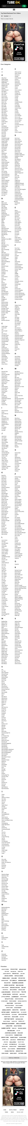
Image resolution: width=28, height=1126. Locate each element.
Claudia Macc (18, 84)
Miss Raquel (17, 383)
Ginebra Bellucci (18, 330)
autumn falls (13, 1044)
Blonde (3, 264)
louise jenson (5, 987)
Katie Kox (3, 492)
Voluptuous (4, 898)
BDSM (2, 222)
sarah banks (18, 1003)
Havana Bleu (4, 376)
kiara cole (20, 971)
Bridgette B (4, 299)
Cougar (16, 97)
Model (16, 389)
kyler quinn (4, 1001)
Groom (16, 347)
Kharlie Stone (4, 513)
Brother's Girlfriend (5, 311)
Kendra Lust (4, 505)
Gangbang (17, 309)
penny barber (12, 1001)
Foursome (17, 276)
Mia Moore (17, 371)
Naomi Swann (18, 419)
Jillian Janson (4, 460)
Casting (3, 343)
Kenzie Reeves (4, 511)
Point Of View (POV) (19, 511)
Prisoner (17, 540)
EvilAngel (17, 240)
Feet (16, 254)
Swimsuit (3, 784)
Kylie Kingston (4, 532)
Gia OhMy (17, 318)
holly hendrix (11, 1048)
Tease (2, 809)
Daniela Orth (18, 148)
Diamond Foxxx (18, 168)
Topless (3, 839)
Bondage (3, 273)
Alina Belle (3, 106)
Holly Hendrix (4, 386)
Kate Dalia (3, 489)
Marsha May (4, 636)
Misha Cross (18, 382)
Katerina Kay (4, 490)
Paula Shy (17, 490)
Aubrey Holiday (5, 181)
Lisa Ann (3, 583)
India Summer (4, 410)
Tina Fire (3, 832)
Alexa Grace (4, 96)
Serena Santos (18, 663)
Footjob (16, 275)
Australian (3, 189)
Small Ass (3, 708)
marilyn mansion (19, 998)
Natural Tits (17, 428)
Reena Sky (17, 582)
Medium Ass (4, 648)
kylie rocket (17, 1007)
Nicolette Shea (18, 437)
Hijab (2, 385)
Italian (2, 425)
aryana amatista (22, 1001)
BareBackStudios (5, 215)
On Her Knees (18, 463)
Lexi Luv (3, 567)
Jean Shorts (4, 448)
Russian (17, 612)
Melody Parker (4, 654)
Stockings (3, 766)
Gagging (17, 306)
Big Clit (3, 240)
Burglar (3, 318)
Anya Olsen (4, 148)
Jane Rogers (4, 439)
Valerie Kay (4, 877)
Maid (2, 627)
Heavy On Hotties (5, 380)
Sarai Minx (17, 636)
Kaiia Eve (3, 475)
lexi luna (7, 971)
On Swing (17, 464)
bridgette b (19, 1051)
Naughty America (19, 431)
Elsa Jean (17, 219)
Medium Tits (4, 650)
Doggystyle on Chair (19, 184)
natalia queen (19, 976)
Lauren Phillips (4, 550)
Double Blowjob (18, 194)
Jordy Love (4, 463)
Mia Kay (3, 660)
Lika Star (3, 571)
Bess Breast (4, 233)
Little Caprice (4, 585)
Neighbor (17, 433)
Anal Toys (3, 133)
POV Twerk (17, 535)
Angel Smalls (4, 141)
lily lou (18, 1030)
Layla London (4, 552)
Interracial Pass (5, 418)
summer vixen (18, 1035)
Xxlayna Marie (4, 937)
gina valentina (22, 1014)
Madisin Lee (4, 624)
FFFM (16, 258)
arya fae (6, 1042)
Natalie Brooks (18, 422)
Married (3, 635)
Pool (16, 516)
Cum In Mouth (18, 115)
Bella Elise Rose (5, 228)
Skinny (3, 693)
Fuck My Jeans (18, 297)
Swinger (3, 785)
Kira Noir (3, 522)
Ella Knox (17, 216)
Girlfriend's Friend (19, 337)
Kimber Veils (4, 519)
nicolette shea (9, 999)
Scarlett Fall (17, 644)
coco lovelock (6, 1014)
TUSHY (3, 848)
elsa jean (15, 1016)
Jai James (3, 437)
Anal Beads (4, 126)
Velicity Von (4, 881)
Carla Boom (4, 334)
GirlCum (17, 332)
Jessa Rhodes (4, 454)
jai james (5, 1044)
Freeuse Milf (18, 284)
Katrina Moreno (5, 496)
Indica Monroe (4, 413)
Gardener (17, 312)
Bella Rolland (4, 230)
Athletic (3, 178)
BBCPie (3, 219)
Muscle (16, 406)
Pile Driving (17, 510)
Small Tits (3, 710)
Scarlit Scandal (18, 647)
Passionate (17, 486)
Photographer (18, 502)
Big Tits (3, 248)
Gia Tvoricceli (18, 321)
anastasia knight (9, 1005)
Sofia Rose (3, 720)
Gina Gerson (17, 327)
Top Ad (3, 838)
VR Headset (4, 901)
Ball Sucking (4, 209)
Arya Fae (3, 159)
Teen (2, 811)
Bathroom (3, 216)
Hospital (3, 392)
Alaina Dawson (4, 90)
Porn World (17, 517)
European (17, 231)
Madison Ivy (4, 626)
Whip (2, 918)
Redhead (17, 580)
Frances (16, 279)
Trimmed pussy (5, 844)
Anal (2, 124)
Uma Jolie (3, 859)
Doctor (16, 178)
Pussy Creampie (18, 553)
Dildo (16, 174)
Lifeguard (3, 568)
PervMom (17, 495)
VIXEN (2, 895)
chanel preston (9, 1051)
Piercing (17, 507)
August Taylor (4, 186)
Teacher (3, 806)
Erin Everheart (18, 230)
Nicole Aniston (18, 436)
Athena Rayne (4, 177)
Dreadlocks (17, 203)
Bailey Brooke (4, 204)
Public (16, 546)
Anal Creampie (4, 127)
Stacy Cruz (3, 738)
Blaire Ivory (4, 260)
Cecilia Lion (4, 347)
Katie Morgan (4, 493)
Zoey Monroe (4, 958)
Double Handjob (18, 197)
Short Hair (3, 680)
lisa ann (14, 978)
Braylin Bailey (4, 287)
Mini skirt (17, 377)
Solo (2, 722)
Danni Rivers (18, 150)
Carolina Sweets (5, 340)
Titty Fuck (3, 835)
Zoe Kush (3, 957)
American (3, 123)
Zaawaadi (3, 954)
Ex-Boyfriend (18, 242)
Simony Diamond (5, 689)
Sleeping (3, 704)
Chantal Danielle (5, 350)
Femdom (17, 255)
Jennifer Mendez (5, 452)
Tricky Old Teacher (5, 842)
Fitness (16, 270)
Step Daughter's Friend (6, 751)
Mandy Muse (4, 629)
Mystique (17, 410)
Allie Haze (3, 112)
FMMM (16, 273)
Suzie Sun (3, 779)
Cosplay (17, 96)
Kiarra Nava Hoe (5, 517)
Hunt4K (3, 401)
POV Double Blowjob (19, 523)
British (2, 300)
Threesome (4, 827)
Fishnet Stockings (19, 267)
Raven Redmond (18, 574)
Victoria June (4, 888)
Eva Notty (17, 234)
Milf (16, 376)
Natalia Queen (18, 421)
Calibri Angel (4, 326)
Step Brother (4, 746)
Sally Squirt (17, 626)
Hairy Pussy (17, 359)
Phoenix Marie (18, 501)
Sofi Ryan (3, 717)
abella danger (20, 1023)
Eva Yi (16, 236)
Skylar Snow (4, 699)
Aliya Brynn (4, 109)
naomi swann (7, 994)
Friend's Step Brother (19, 293)
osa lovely (12, 1042)
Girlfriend (17, 334)
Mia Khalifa (4, 662)
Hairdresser (17, 358)
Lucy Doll (3, 609)
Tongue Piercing (5, 836)
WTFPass (3, 930)
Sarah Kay (17, 635)
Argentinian (4, 153)
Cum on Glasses (18, 118)
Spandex (3, 725)
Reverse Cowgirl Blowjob (20, 586)
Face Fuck (17, 248)
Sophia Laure (4, 723)
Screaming (17, 656)
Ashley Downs (4, 165)
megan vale (15, 973)
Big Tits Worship (5, 249)
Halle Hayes (17, 362)
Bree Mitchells (4, 291)
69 (2, 72)
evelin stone (13, 969)
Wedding (3, 912)
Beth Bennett (4, 234)
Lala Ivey (3, 541)
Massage (3, 641)
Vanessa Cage (4, 878)
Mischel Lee (17, 380)
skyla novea (13, 989)
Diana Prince (18, 171)
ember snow (7, 1016)
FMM (16, 272)
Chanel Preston (5, 349)
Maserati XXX (4, 638)
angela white (6, 1010)
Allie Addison (4, 111)
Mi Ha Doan (4, 657)
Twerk (2, 853)
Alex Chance (4, 93)
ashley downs (5, 969)
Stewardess (4, 764)
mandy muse (14, 1037)
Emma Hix (17, 225)
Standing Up (4, 744)
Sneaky (3, 714)
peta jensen (22, 1044)
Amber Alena (4, 121)
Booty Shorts (4, 276)
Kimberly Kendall (5, 520)
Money (16, 397)
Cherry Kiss (4, 359)
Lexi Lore (3, 564)
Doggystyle (17, 181)
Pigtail (16, 508)
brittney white (9, 1019)
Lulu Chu (3, 611)
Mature (3, 647)
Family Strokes (18, 252)
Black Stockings (5, 255)
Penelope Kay (18, 492)
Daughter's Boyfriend (19, 154)
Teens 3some (4, 817)
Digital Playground (19, 172)
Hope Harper (4, 391)
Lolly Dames (4, 598)
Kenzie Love (4, 510)
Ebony (16, 210)
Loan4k (3, 592)
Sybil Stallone (4, 787)
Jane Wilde (4, 440)
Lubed (2, 608)
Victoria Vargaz (5, 889)
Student (3, 773)
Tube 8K (12, 1123)
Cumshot (17, 123)
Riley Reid (17, 591)
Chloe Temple (18, 73)
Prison (16, 538)
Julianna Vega (4, 467)
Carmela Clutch (5, 335)
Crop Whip (17, 105)
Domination (17, 187)
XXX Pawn (3, 939)
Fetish (16, 257)
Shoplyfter (3, 678)
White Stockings (5, 921)
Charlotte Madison (5, 353)
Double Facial (18, 195)
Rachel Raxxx (18, 571)
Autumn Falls (4, 190)
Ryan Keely (17, 614)
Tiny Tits (3, 833)
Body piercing (4, 270)
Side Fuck (3, 684)
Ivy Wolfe (3, 428)
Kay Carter (3, 498)
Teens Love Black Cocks (7, 820)
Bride (2, 296)
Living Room (4, 589)
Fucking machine (19, 299)
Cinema (16, 79)
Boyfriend (3, 279)
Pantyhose (17, 480)
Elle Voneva (17, 218)
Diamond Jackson (19, 169)
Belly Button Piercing (6, 231)
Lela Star (3, 558)
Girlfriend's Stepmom (19, 340)
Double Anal (17, 192)
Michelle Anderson (19, 373)
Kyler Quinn (4, 531)
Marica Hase (4, 632)
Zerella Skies (4, 955)
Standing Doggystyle (6, 743)
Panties (16, 478)
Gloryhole (17, 343)
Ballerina (3, 210)
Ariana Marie (4, 156)
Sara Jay (17, 630)
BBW (2, 221)
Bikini (2, 251)
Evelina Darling (18, 239)
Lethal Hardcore (5, 562)
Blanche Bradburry (5, 261)
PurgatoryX (17, 552)
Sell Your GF (17, 662)
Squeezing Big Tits (5, 732)
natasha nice (19, 1019)
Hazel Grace (4, 377)
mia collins (19, 985)
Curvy (16, 127)
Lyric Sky (3, 615)
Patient (16, 489)
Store (2, 767)
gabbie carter (5, 1028)
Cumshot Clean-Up (19, 124)
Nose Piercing (18, 439)
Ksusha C (3, 529)
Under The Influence (6, 862)
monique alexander (8, 1023)
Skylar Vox (3, 701)
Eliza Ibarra (17, 215)
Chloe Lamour (18, 72)
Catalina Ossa (4, 344)
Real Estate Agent (19, 577)
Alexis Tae (3, 102)
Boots (2, 275)
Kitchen (3, 526)
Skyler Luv (3, 702)
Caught (3, 346)
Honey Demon (4, 388)
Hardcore (3, 373)
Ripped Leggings (18, 597)
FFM (16, 260)
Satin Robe (17, 638)
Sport (2, 729)
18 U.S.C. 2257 (20, 1112)
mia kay (23, 987)
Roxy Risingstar (18, 611)
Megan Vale (4, 653)
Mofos (16, 391)
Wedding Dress (5, 913)
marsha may (22, 980)
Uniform (3, 863)
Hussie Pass (4, 404)
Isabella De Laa (5, 419)
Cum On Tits (18, 121)
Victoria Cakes (4, 886)
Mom (16, 394)
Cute (16, 129)
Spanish (3, 726)
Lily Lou (3, 579)
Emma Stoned (18, 228)
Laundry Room (4, 549)
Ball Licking (4, 207)
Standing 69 (4, 741)
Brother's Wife (4, 312)
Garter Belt (17, 314)
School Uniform (18, 653)
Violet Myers (4, 892)
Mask (2, 639)
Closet (16, 87)
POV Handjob (18, 526)
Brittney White (4, 305)
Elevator (17, 213)
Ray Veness (17, 576)
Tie (2, 830)
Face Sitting (17, 249)
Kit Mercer (3, 525)
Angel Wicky (4, 142)
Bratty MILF (4, 284)
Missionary (17, 385)
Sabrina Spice (18, 621)
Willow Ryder (4, 924)
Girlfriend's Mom (18, 338)
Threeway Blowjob (5, 829)
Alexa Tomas (4, 97)
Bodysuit (3, 272)
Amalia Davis (4, 118)
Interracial (3, 416)
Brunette (3, 314)
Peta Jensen (18, 496)
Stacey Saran (4, 737)
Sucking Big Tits (5, 775)
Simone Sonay (4, 687)
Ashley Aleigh (4, 163)
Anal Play (3, 132)
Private (16, 541)
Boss (2, 278)
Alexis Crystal (4, 99)
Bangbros (3, 212)
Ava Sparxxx (4, 194)
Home (4, 1109)
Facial (16, 251)
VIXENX (3, 897)
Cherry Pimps (4, 361)
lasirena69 (15, 996)
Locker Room (4, 594)
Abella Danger (4, 79)
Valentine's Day (5, 875)
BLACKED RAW (5, 258)
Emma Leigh (18, 227)
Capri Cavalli (4, 330)
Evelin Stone (17, 237)
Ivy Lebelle (3, 427)
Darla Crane (17, 151)
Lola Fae (3, 595)
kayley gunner (19, 1005)
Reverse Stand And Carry (20, 588)
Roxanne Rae (18, 609)
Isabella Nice (4, 422)
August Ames (4, 184)
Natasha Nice (18, 425)
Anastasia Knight (5, 138)
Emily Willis (17, 224)
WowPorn (3, 928)
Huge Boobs (4, 397)
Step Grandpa (4, 754)
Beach (2, 224)
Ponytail (17, 514)
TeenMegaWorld (5, 814)
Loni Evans (3, 604)
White (2, 919)
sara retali (5, 989)
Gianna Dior (17, 324)
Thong (2, 826)
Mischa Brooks (18, 379)
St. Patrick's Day (5, 735)
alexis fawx (22, 1037)
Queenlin (17, 564)
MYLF (16, 409)
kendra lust (21, 1021)
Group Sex (17, 349)
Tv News (3, 851)
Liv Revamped (4, 588)
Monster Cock (18, 400)
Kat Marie (3, 486)
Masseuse (3, 644)
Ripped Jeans (18, 595)
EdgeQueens (18, 212)
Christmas (17, 75)
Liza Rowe (3, 591)
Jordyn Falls (4, 464)
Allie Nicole (4, 114)
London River (4, 600)
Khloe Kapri (4, 514)
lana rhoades (5, 992)
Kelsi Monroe (4, 504)
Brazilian (3, 288)
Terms (6, 1112)
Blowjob (3, 269)
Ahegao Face (4, 85)
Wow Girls (3, 927)
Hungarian (3, 400)
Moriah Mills (18, 401)
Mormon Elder (18, 403)
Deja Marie (17, 163)
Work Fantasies (5, 925)
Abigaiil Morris (4, 81)
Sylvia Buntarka (5, 788)
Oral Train (17, 466)
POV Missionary (18, 528)
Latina (2, 547)
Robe (16, 601)
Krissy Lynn (4, 528)
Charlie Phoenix (5, 352)
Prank (16, 537)
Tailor (2, 796)
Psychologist (18, 544)
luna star (9, 1026)
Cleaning (17, 85)
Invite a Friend (13, 1109)
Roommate (17, 603)
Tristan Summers (5, 845)
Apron (2, 151)
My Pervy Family (18, 407)
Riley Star (17, 592)
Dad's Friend (17, 139)
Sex (2, 669)
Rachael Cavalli (18, 570)
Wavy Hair (3, 910)
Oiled (16, 455)
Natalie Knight (18, 424)
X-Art (2, 936)
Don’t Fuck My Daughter (20, 189)
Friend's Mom (18, 291)
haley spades (6, 1021)
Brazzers (3, 290)
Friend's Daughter (19, 290)
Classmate (17, 81)
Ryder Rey (17, 615)
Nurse (16, 445)
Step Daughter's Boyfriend (7, 749)
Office (16, 454)
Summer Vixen (4, 776)
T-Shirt (2, 794)
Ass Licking (4, 171)
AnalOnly (3, 136)
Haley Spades (18, 361)
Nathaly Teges (18, 427)
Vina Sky (3, 891)
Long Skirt (3, 603)
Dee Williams (18, 159)
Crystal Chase (18, 108)
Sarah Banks (18, 633)
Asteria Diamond (5, 174)
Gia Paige (17, 320)
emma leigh (6, 978)
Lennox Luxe (4, 559)
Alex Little (3, 94)
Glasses (17, 341)
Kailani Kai (3, 477)
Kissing (3, 523)
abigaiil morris (8, 975)
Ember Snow (18, 221)
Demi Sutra (17, 166)
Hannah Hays (4, 371)
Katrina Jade (4, 495)
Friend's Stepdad (18, 296)
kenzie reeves (21, 1049)
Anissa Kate (4, 147)
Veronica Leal (4, 883)
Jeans (2, 449)
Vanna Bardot (4, 880)
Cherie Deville (4, 358)
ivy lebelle (13, 980)
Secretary (17, 657)
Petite (16, 498)
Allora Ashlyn (4, 115)
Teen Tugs (3, 812)
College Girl (17, 93)
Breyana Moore (5, 293)
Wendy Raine (4, 915)
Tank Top (3, 800)
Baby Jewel (4, 203)
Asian (2, 169)
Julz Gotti (3, 469)
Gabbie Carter (18, 305)
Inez (2, 415)
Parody (16, 483)
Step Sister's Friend (5, 757)
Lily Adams (4, 573)
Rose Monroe (18, 606)
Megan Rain (4, 651)
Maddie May (4, 621)
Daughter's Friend (19, 156)
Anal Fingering (4, 129)
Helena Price (4, 382)
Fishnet (16, 263)
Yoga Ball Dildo (4, 946)
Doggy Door (17, 180)
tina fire (23, 992)
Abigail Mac (4, 82)
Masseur (3, 642)
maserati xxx (15, 1012)
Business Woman (5, 320)
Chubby (16, 76)
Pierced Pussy (18, 505)
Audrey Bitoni (4, 183)
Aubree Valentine (5, 180)
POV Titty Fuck (18, 534)
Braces (3, 282)
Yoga (2, 945)
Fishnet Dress (18, 266)
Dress (16, 204)
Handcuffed (17, 364)
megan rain (22, 969)
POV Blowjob (18, 520)
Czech (16, 130)
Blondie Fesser (4, 266)
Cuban (16, 109)
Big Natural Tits (5, 245)
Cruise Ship (17, 106)
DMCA (12, 1112)
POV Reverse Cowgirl (20, 529)
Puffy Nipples (18, 547)
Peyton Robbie (18, 499)
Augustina (3, 187)
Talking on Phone (5, 797)
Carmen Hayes (4, 338)
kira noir (20, 1033)
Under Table (4, 860)
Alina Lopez (4, 108)
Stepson (3, 763)
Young (2, 948)
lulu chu (22, 1016)
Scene (16, 648)
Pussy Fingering (18, 555)
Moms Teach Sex (19, 395)
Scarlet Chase (18, 642)
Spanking (3, 728)
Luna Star (3, 612)
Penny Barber (18, 493)
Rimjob (16, 594)
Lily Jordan (4, 576)
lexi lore (22, 973)
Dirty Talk (17, 175)
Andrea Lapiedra (5, 139)
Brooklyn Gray (4, 309)
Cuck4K (16, 111)
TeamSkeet (4, 808)
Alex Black (3, 91)
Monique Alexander (19, 398)
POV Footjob (18, 525)
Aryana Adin (4, 160)
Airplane (3, 88)
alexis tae (14, 1021)
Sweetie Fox (4, 782)
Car (2, 332)
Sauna (16, 639)
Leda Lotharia (4, 553)
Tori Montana (4, 841)
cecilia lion (21, 989)
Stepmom (3, 761)
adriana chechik (15, 987)
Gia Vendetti (17, 323)
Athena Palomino (5, 175)
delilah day (7, 982)
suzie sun (22, 1010)
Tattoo (2, 803)
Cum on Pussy (18, 120)
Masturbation (4, 645)
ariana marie (4, 980)
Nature (16, 430)
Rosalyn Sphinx (18, 604)
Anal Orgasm (4, 130)
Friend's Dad (17, 288)
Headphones (4, 379)
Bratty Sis (3, 285)
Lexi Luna (3, 565)
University (3, 865)
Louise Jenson (4, 606)
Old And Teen (18, 458)
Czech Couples (18, 132)
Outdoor (17, 471)
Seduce (16, 659)
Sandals (17, 629)
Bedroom (3, 227)
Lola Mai (3, 597)
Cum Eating (17, 114)
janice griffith (7, 973)
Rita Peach (17, 600)
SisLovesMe (4, 692)
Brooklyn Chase (5, 308)
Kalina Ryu (3, 480)
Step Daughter (4, 748)
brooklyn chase (16, 992)
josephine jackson (10, 1033)
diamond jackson (17, 983)
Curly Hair (17, 126)
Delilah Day (17, 165)
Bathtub (3, 218)
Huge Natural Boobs (6, 398)
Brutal (2, 315)
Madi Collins (4, 623)
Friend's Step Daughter (20, 294)
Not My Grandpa (18, 440)
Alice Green (4, 103)
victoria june (22, 1053)
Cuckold (17, 112)
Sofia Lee (3, 719)
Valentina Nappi (5, 874)
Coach (16, 88)
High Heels (4, 383)
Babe (2, 201)
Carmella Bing (4, 337)
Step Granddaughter (6, 752)
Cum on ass (17, 117)
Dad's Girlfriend (18, 141)
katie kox (15, 994)
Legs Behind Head (5, 556)
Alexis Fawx (4, 100)
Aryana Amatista (5, 162)
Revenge (17, 583)
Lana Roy (3, 544)
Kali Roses (3, 478)
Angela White (4, 145)
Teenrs (3, 815)
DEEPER (17, 162)
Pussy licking (18, 556)
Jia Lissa (3, 457)
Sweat (2, 781)
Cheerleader (4, 356)
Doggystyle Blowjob (19, 183)
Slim (2, 705)
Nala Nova (17, 418)
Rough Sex (17, 608)
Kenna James (4, 508)
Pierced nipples (18, 504)
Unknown (3, 866)
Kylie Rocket (4, 534)
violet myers (18, 1026)
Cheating (3, 355)
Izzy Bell (3, 430)
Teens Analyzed (5, 818)
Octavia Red (17, 452)
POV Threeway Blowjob (20, 532)
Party (16, 484)
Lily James (3, 574)
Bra (2, 281)
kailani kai (13, 971)
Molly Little (17, 392)
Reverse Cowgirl (18, 585)
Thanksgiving (4, 823)
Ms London (17, 404)
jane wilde (13, 1039)
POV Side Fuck (18, 531)
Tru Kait (3, 847)
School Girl (17, 651)
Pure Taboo (17, 549)
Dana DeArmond (18, 144)
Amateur (3, 120)
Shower (3, 683)
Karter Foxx (4, 484)
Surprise (3, 778)
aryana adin (5, 1046)
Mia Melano (4, 663)
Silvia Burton (4, 686)
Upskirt (3, 868)
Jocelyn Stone (4, 461)
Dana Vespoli (18, 145)
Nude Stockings (18, 443)
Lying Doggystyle (5, 614)
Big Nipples (4, 246)
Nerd (16, 434)
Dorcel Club (17, 190)
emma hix (14, 1028)
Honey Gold (4, 389)
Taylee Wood (4, 805)
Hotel (2, 394)
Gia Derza (17, 317)
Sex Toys (3, 671)
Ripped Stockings (19, 598)
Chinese (3, 362)
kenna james (5, 1039)
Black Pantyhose (5, 254)
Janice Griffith (4, 442)
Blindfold (3, 263)
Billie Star (3, 252)
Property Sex (18, 543)
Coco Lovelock (18, 90)
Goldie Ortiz (17, 344)
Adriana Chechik (5, 84)
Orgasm (16, 467)
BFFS (2, 236)
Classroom (17, 82)
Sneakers (3, 713)
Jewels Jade (4, 455)
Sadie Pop (17, 623)
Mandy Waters (4, 630)
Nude (16, 442)
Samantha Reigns (19, 627)
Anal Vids (3, 135)
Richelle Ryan (18, 589)
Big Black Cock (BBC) (6, 239)
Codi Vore (17, 91)
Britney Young (4, 303)
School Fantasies (19, 650)
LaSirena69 (4, 546)
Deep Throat (17, 160)
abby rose (22, 994)
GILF (16, 326)
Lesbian (3, 561)
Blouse (3, 267)
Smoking (3, 711)
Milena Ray (17, 374)
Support (22, 1109)
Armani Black (4, 157)
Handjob (17, 365)
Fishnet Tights (18, 269)
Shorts (3, 681)
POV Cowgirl (18, 522)
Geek (16, 315)
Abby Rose (3, 78)
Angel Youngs (4, 144)
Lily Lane (3, 577)
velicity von (21, 1042)
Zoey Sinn (3, 960)
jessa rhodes (23, 996)
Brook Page (4, 306)
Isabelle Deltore (5, 424)
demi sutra (15, 1010)
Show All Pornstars (14, 1057)
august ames (9, 1007)
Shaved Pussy (4, 674)
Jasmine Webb (4, 445)
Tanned (3, 802)
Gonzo (16, 346)
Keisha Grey (4, 501)
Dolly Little (17, 186)
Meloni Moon (4, 656)
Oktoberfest (17, 457)
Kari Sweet (3, 481)
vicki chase (5, 1053)
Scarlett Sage (18, 645)
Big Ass (3, 237)
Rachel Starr (17, 573)
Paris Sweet (17, 481)
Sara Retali (17, 632)
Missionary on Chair (19, 386)
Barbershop (4, 213)
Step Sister (3, 755)
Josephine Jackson (6, 466)
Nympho (17, 446)
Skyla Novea (4, 698)
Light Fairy (3, 570)
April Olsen (3, 150)
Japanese (3, 443)
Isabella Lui (4, 421)
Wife (2, 922)
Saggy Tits (17, 624)
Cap (2, 329)
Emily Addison (18, 222)
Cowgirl (16, 100)
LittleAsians (4, 586)
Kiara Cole (3, 516)
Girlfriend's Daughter (19, 335)
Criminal (17, 103)
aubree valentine (9, 985)
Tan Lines (3, 799)
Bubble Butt (4, 317)
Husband (3, 403)
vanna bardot (22, 1046)
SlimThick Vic (4, 707)
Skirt (2, 695)
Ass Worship (4, 172)
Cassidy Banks (4, 341)
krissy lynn (5, 1037)
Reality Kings (18, 579)
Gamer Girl (17, 308)
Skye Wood (4, 696)
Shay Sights (4, 675)
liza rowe (14, 1014)
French (16, 285)
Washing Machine (5, 907)
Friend (16, 287)
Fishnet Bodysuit (18, 264)
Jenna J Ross (4, 451)
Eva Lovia (17, 233)
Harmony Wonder (5, 374)
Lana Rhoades (4, 543)
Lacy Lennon (4, 540)
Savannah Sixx (18, 641)
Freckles (17, 282)
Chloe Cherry (4, 364)
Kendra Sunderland (5, 507)
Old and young (18, 460)
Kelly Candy (4, 502)
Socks (2, 716)
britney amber (6, 1012)
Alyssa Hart (4, 117)
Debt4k (16, 157)
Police (16, 513)
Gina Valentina (18, 329)
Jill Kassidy (4, 458)
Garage (16, 311)
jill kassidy (23, 1012)
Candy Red (3, 327)
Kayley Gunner (4, 499)
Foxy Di (16, 278)
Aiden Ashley (4, 87)
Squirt (2, 734)
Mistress (17, 388)
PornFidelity (17, 519)
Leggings (3, 555)
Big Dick (3, 242)
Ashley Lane (4, 166)
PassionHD (17, 487)
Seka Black (17, 660)
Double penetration (19, 198)
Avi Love (3, 195)
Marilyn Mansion (5, 633)
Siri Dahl (3, 690)
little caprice (5, 996)
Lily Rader (3, 580)
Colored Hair (18, 94)
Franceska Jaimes (19, 281)
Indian (2, 412)
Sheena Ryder (4, 677)
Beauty (3, 225)
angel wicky (13, 1053)
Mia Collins (4, 659)
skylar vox (21, 978)
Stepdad (3, 758)
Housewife (3, 395)
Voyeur (3, 900)
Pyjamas (17, 558)
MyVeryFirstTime (19, 412)
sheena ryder (12, 1046)
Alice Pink (3, 105)
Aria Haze (3, 154)
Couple (16, 99)
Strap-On (3, 770)
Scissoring (17, 654)
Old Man (17, 461)
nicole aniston (9, 1035)
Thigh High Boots (5, 824)
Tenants (3, 821)
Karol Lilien (4, 483)
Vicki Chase (4, 885)
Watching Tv (4, 909)
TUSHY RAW (4, 850)
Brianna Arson (4, 294)
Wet (2, 916)
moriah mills (21, 1039)
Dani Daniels (18, 147)
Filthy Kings (17, 261)
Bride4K (3, 297)
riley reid (10, 1003)
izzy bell (4, 1048)
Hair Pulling (17, 356)
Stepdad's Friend (5, 760)
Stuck (2, 772)
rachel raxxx (22, 1028)
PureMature (17, 550)
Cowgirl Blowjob (18, 102)
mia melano (11, 1030)
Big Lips (3, 243)
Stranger (3, 769)
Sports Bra (3, 731)
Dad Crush (17, 138)
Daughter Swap (18, 153)
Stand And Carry (5, 740)
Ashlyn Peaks (4, 168)
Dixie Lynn (17, 177)
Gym (16, 350)
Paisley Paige (18, 477)
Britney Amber (4, 302)
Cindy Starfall (18, 78)
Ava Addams (4, 192)
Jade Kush (3, 436)
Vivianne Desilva (5, 894)
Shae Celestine (4, 672)
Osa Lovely (17, 469)
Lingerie (3, 582)
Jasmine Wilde (4, 446)
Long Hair (3, 601)
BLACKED (3, 257)
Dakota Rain (17, 142)
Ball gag (3, 206)
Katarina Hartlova (5, 487)
